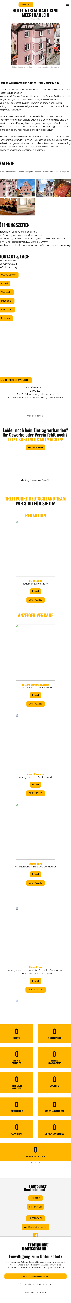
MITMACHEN (26, 4)
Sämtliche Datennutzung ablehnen (35, 1284)
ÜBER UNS (35, 1198)
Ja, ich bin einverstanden (35, 1276)
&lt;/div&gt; (35, 744)
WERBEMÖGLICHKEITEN (35, 1227)
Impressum (42, 1292)
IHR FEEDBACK (35, 1218)
